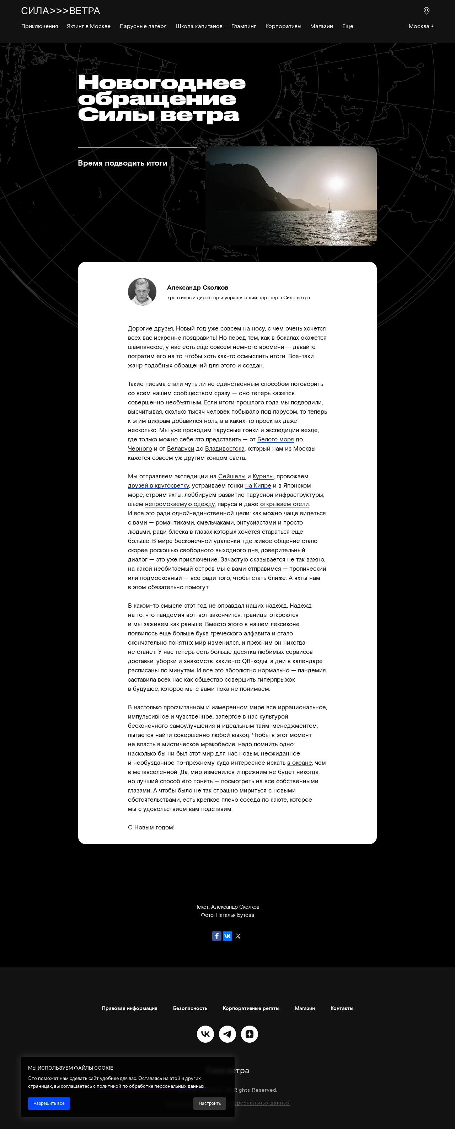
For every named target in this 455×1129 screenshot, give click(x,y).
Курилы (263, 475)
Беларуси (180, 448)
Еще (347, 25)
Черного (140, 448)
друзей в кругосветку (158, 485)
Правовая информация (129, 1008)
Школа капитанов (199, 25)
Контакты (342, 1008)
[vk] (205, 1034)
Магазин (321, 25)
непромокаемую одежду (180, 503)
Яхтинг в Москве (89, 25)
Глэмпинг (243, 25)
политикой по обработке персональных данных (150, 1086)
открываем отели (284, 503)
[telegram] (227, 1034)
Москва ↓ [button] (421, 25)
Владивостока (225, 448)
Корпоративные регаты (251, 1008)
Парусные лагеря (143, 25)
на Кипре (258, 485)
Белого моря (275, 438)
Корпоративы (283, 25)
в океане (299, 762)
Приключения (39, 25)
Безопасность (190, 1008)
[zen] (249, 1034)
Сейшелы (232, 475)
